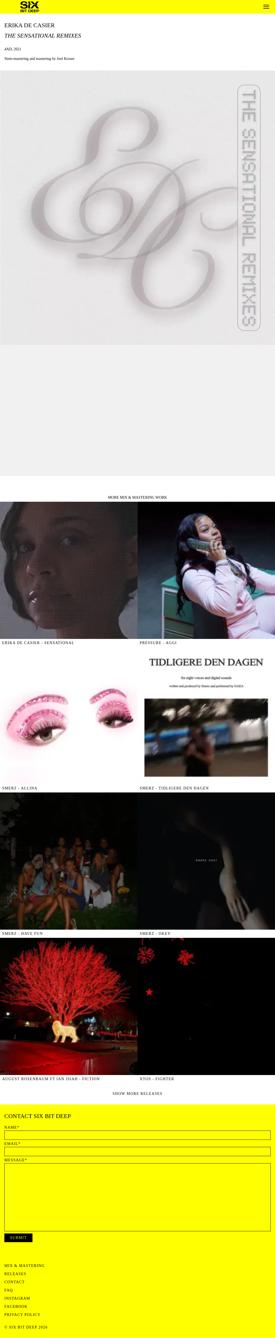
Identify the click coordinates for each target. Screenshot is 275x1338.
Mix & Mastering (24, 1266)
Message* (15, 1160)
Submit (18, 1238)
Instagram (17, 1298)
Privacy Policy (22, 1315)
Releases (15, 1274)
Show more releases (138, 1094)
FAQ (8, 1290)
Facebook (16, 1307)
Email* (12, 1144)
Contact (14, 1282)
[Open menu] (266, 6)
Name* (11, 1127)
